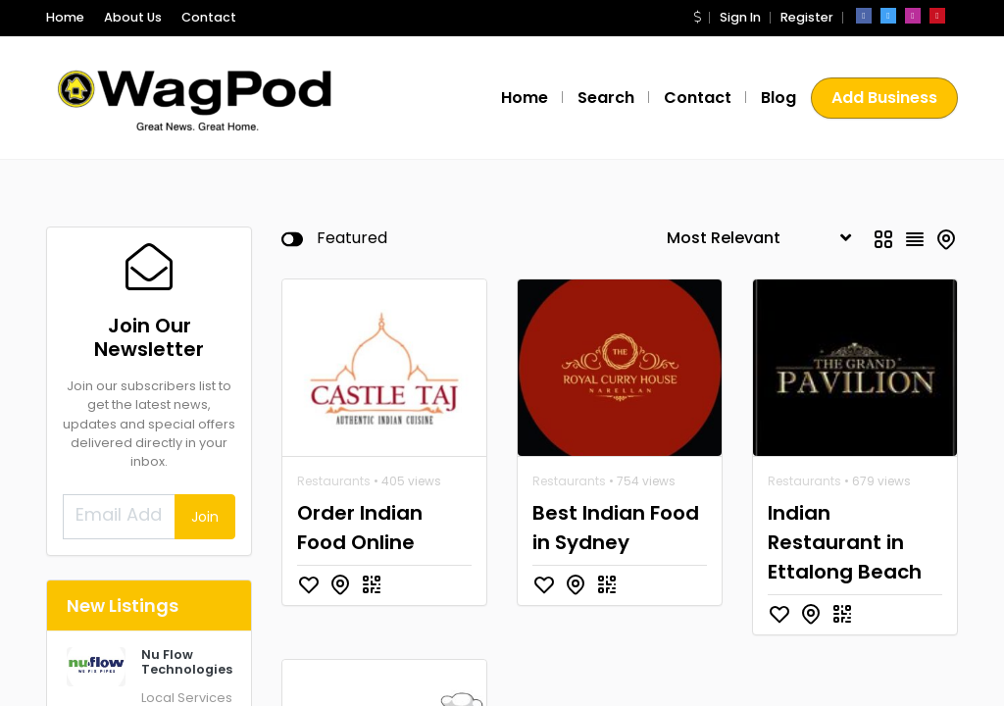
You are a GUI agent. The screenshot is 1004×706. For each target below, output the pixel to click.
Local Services (186, 697)
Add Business (884, 97)
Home (65, 17)
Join (205, 517)
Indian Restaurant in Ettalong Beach (845, 542)
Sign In (740, 17)
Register (806, 17)
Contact (208, 17)
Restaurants (334, 481)
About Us (133, 17)
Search (605, 97)
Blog (778, 97)
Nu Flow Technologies (186, 662)
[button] (697, 17)
